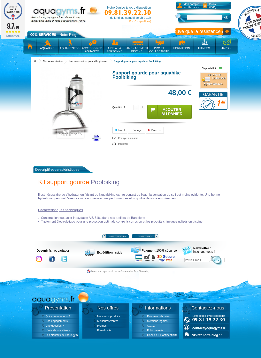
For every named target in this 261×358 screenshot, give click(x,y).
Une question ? (55, 325)
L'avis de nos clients (58, 330)
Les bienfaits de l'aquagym (62, 335)
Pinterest (154, 130)
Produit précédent (117, 236)
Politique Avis (155, 330)
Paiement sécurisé (158, 316)
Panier (212, 6)
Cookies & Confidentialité (162, 335)
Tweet (120, 130)
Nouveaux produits (108, 316)
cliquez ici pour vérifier (161, 271)
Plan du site (104, 330)
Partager (136, 130)
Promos (102, 325)
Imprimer (123, 144)
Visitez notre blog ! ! (207, 335)
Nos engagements (57, 321)
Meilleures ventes (108, 321)
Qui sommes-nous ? (58, 316)
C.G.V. (151, 325)
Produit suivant (145, 236)
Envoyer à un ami (128, 138)
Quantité (117, 107)
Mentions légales (157, 321)
